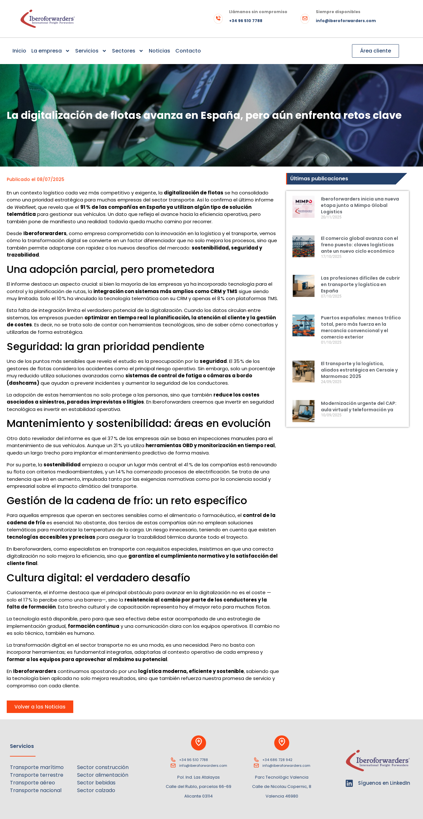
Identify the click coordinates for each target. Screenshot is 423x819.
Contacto (188, 50)
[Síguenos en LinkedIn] (349, 783)
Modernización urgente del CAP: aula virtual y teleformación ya (358, 406)
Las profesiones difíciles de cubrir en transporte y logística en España (360, 284)
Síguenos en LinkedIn (384, 783)
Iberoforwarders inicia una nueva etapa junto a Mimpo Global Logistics (360, 205)
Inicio (19, 50)
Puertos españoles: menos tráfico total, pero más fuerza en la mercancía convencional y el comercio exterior (361, 327)
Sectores (128, 51)
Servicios (91, 51)
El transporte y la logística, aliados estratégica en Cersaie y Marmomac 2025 (359, 370)
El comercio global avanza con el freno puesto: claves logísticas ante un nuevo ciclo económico (359, 244)
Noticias (159, 50)
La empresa (50, 51)
